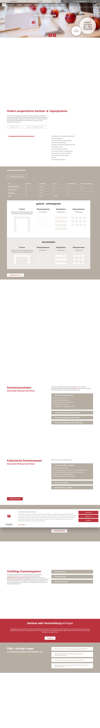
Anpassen (88, 717)
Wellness (37, 5)
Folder (74, 321)
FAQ (36, 703)
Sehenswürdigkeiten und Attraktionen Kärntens (19, 510)
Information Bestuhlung (16, 176)
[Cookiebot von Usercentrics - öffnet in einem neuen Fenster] (9, 725)
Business (54, 5)
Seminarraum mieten (15, 275)
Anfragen (50, 571)
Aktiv (46, 5)
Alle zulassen (88, 713)
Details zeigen (21, 725)
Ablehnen (88, 721)
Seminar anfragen (14, 432)
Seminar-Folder (14, 127)
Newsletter (39, 700)
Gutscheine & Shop (41, 697)
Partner (37, 706)
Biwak (63, 5)
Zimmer (19, 5)
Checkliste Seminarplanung (34, 127)
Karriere (38, 709)
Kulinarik (28, 5)
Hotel (12, 5)
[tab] (72, 328)
